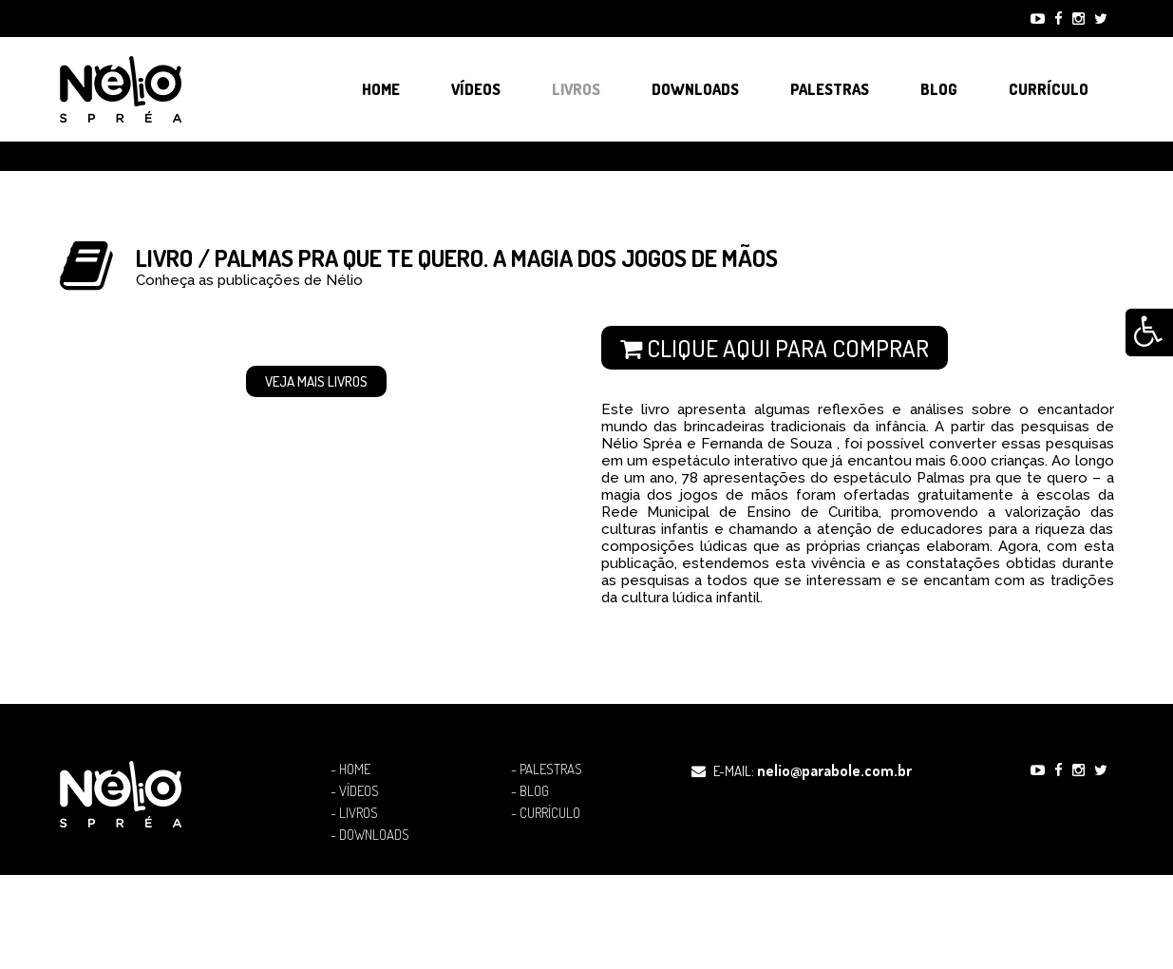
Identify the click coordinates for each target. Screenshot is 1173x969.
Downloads (695, 89)
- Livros (354, 813)
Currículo (1048, 89)
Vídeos (476, 89)
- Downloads (370, 835)
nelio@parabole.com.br (834, 770)
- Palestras (546, 769)
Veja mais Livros (316, 381)
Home (381, 89)
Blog (938, 89)
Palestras (829, 89)
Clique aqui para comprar (774, 347)
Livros (576, 89)
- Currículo (545, 813)
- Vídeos (355, 791)
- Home (350, 769)
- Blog (530, 791)
